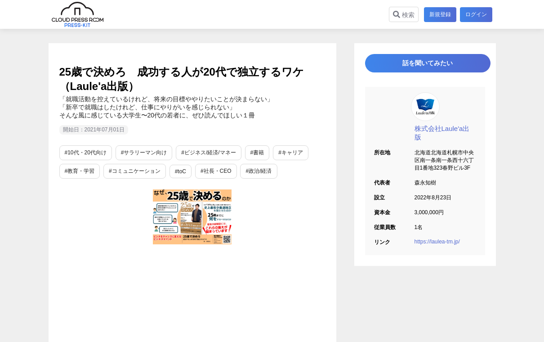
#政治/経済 (258, 171)
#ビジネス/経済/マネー (208, 152)
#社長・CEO (216, 171)
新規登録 (438, 14)
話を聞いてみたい (425, 66)
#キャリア (290, 152)
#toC (180, 171)
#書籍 (257, 152)
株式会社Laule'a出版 (442, 138)
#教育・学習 (80, 171)
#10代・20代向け (86, 152)
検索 (402, 14)
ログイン (476, 14)
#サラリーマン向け (144, 152)
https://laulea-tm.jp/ (437, 247)
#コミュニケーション (135, 171)
